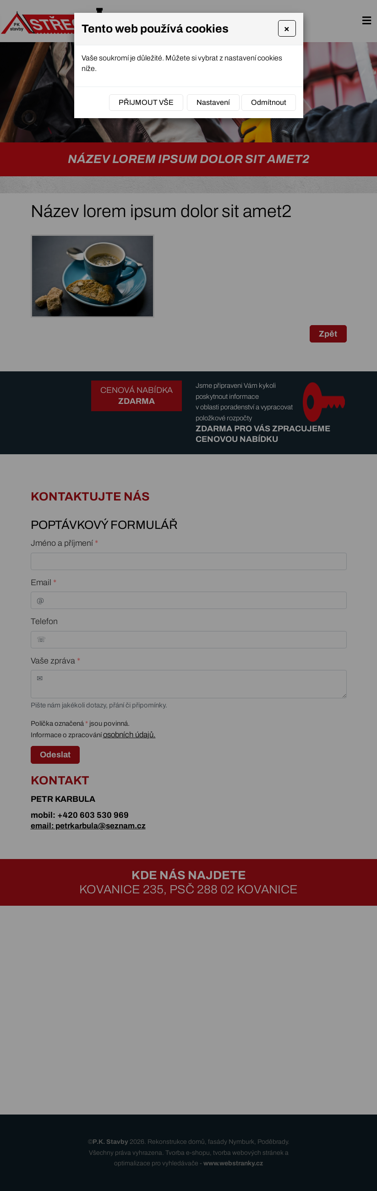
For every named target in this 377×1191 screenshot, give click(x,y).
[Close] (286, 28)
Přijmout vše (146, 102)
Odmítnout (268, 102)
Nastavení (213, 102)
